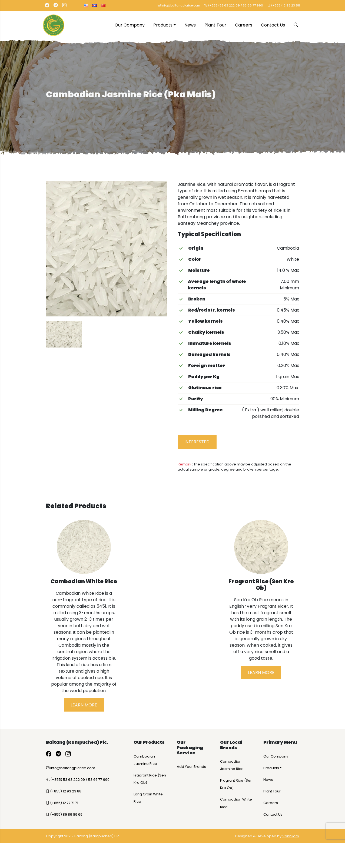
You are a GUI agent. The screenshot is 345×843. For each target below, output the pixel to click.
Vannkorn (290, 836)
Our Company (130, 25)
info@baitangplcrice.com (179, 5)
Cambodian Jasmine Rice (145, 760)
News (190, 25)
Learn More (84, 705)
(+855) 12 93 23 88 (283, 5)
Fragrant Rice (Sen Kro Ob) (150, 779)
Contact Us (273, 25)
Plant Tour (215, 25)
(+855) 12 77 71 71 (62, 803)
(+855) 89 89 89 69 (64, 814)
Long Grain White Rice (148, 798)
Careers (243, 25)
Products (162, 25)
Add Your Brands (191, 766)
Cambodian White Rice (236, 803)
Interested (197, 442)
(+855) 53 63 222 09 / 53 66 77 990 (233, 5)
